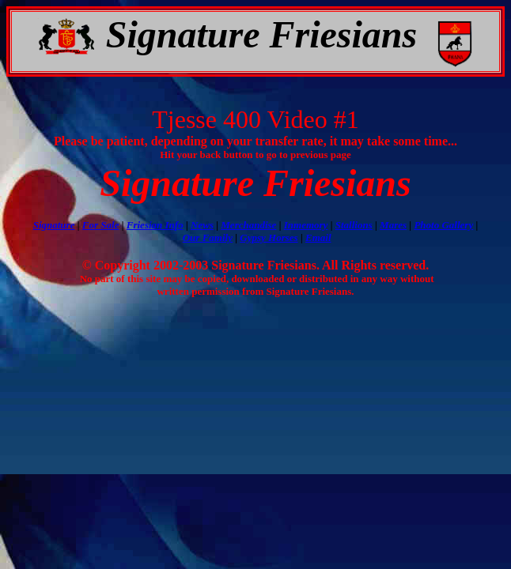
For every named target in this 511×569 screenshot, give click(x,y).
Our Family (208, 237)
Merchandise (248, 225)
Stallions (354, 225)
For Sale (100, 225)
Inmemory (306, 225)
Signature (54, 225)
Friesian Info (155, 225)
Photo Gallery (443, 225)
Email (318, 237)
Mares (393, 225)
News (202, 225)
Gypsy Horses (268, 237)
